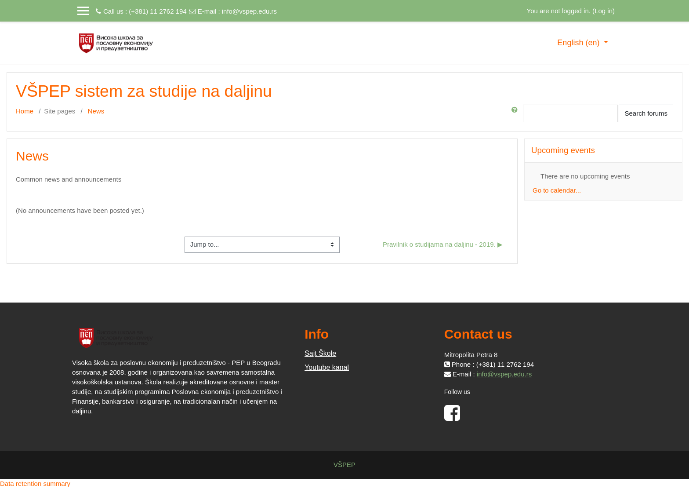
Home (24, 111)
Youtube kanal (327, 367)
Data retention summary (35, 483)
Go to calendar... (557, 190)
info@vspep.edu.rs (249, 11)
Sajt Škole (320, 353)
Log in (604, 11)
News (96, 111)
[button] (516, 113)
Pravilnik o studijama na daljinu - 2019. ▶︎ (443, 244)
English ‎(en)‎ (579, 42)
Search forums (645, 113)
